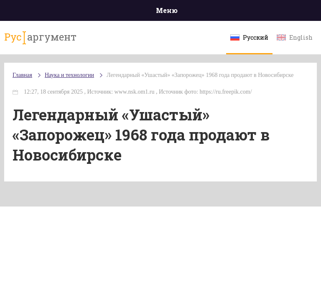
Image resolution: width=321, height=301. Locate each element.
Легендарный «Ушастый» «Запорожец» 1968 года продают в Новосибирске (200, 75)
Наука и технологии (69, 75)
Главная (22, 75)
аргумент (40, 37)
